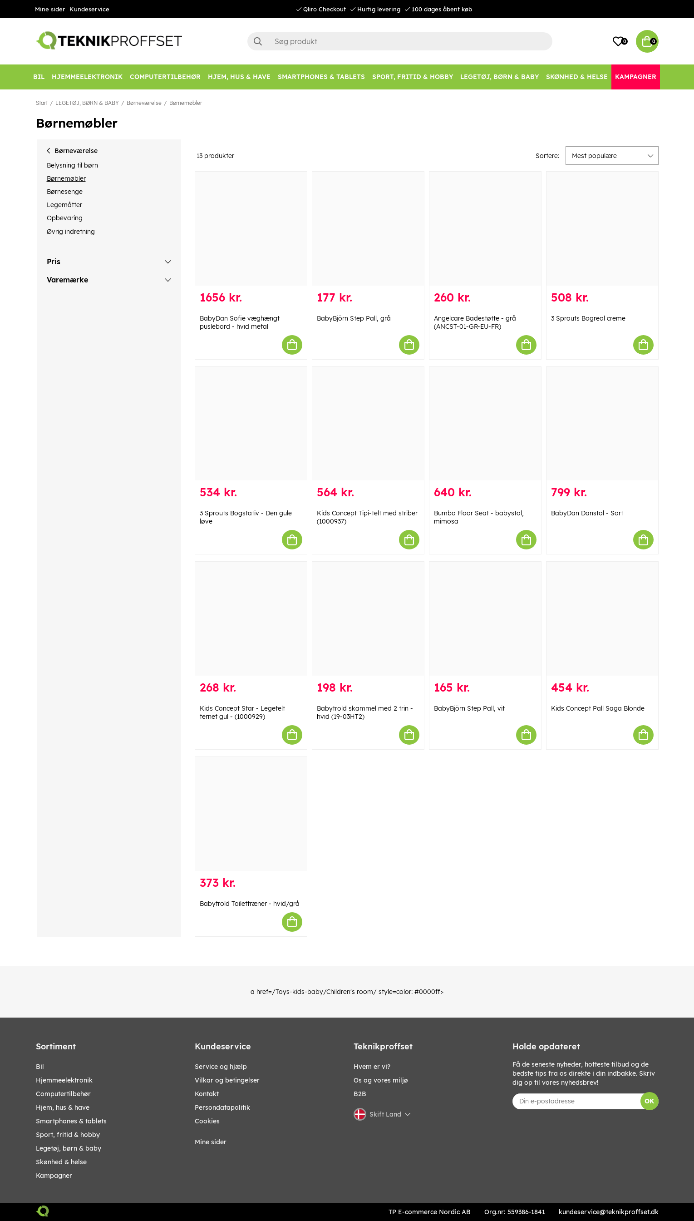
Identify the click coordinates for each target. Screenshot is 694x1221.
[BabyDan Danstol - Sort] (602, 424)
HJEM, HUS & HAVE (62, 1107)
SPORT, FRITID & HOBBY (68, 1135)
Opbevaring (65, 218)
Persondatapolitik (222, 1107)
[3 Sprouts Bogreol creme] (602, 229)
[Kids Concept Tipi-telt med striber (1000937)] (368, 424)
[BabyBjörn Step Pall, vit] (485, 619)
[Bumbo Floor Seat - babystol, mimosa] (485, 424)
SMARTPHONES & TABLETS (71, 1121)
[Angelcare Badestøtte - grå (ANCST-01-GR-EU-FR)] (485, 229)
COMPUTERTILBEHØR (63, 1094)
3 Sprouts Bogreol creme (588, 318)
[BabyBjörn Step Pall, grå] (368, 229)
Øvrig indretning (71, 231)
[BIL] (39, 76)
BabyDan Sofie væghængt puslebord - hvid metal (240, 322)
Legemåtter (64, 205)
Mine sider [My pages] (210, 1142)
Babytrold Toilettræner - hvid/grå (250, 904)
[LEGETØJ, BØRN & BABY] (499, 76)
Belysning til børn (72, 165)
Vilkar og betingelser (227, 1080)
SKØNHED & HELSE (61, 1162)
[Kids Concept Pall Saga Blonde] (602, 619)
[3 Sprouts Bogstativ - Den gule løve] (251, 424)
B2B (360, 1094)
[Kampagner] (635, 76)
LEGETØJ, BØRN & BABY (87, 102)
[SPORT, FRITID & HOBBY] (413, 76)
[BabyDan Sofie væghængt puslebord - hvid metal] (251, 229)
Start (42, 102)
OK (649, 1101)
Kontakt (207, 1094)
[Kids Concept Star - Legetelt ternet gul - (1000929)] (251, 619)
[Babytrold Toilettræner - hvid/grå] (251, 814)
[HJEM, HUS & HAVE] (239, 76)
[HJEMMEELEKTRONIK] (87, 76)
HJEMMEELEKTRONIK (64, 1080)
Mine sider (50, 9)
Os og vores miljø (381, 1080)
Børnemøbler (185, 102)
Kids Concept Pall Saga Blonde (598, 708)
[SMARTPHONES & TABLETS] (321, 76)
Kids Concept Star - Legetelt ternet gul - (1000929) (242, 712)
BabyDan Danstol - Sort (587, 513)
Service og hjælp (221, 1067)
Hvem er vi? (372, 1067)
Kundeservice (89, 9)
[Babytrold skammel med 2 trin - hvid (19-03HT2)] (368, 619)
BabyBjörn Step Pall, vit (469, 708)
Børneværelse (144, 102)
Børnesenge (65, 192)
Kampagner (54, 1176)
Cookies (207, 1121)
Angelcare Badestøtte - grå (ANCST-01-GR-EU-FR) (475, 322)
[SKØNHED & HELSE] (576, 76)
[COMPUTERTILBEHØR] (165, 76)
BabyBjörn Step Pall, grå (354, 318)
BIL (40, 1067)
